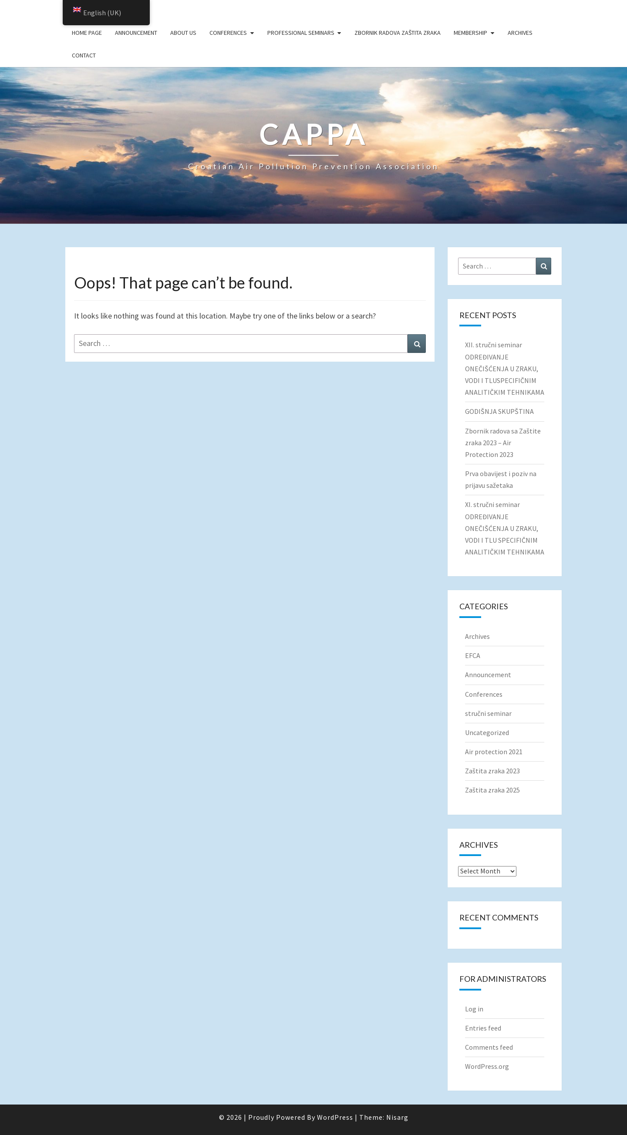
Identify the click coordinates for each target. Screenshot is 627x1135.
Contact (84, 55)
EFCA (472, 655)
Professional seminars (300, 33)
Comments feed (489, 1047)
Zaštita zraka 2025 (492, 790)
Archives (520, 33)
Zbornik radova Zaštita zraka (397, 33)
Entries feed (483, 1028)
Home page (87, 33)
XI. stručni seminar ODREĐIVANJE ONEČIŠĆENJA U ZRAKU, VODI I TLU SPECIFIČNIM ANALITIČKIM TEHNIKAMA (504, 528)
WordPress (335, 1117)
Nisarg (397, 1117)
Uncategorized (487, 732)
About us (183, 33)
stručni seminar (488, 713)
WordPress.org (487, 1066)
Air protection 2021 (493, 751)
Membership (470, 33)
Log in (474, 1008)
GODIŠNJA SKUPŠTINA (499, 411)
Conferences (228, 33)
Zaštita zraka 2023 (492, 770)
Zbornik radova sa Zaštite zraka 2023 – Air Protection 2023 (503, 442)
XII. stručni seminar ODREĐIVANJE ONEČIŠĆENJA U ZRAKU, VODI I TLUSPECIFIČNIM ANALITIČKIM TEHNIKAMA (504, 368)
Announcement (136, 33)
